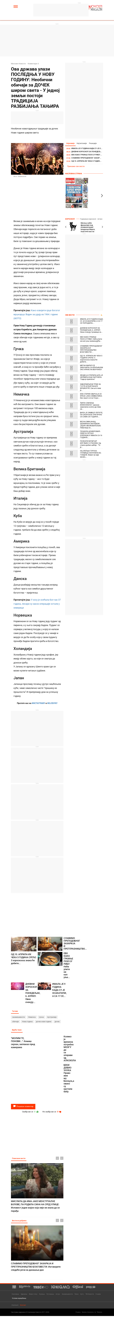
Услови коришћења (19, 1299)
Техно (76, 1295)
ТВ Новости (89, 1295)
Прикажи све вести (76, 166)
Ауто (82, 1295)
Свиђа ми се (29, 1112)
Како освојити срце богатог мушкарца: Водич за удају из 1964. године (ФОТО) (37, 314)
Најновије (70, 143)
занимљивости (18, 1017)
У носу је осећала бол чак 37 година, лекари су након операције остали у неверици (37, 603)
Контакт (23, 1306)
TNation (99, 1313)
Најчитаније (82, 143)
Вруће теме (17, 1030)
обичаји (15, 1022)
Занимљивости (67, 1295)
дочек (57, 1022)
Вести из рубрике (19, 1221)
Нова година (27, 1022)
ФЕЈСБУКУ (52, 703)
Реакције (94, 143)
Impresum (15, 1306)
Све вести (69, 315)
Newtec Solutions (88, 1313)
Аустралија (51, 1017)
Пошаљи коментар (23, 1107)
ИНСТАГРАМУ (38, 703)
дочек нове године (43, 1022)
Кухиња (42, 1295)
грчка (41, 1017)
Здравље (24, 1295)
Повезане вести (19, 1159)
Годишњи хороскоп (89, 219)
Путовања (50, 1295)
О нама (98, 1295)
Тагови (15, 1011)
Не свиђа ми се (51, 1112)
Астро (100, 219)
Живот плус (33, 1295)
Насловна (15, 1295)
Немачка (32, 1017)
